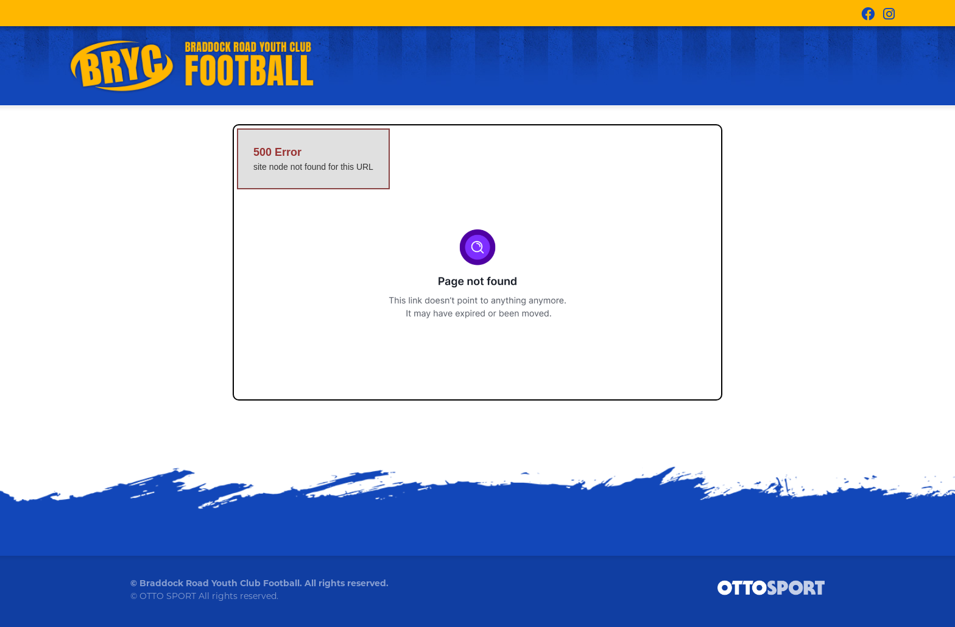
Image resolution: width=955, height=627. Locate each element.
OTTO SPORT (167, 602)
